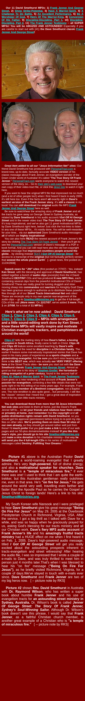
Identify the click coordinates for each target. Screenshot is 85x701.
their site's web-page (50, 183)
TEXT (53, 253)
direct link (59, 187)
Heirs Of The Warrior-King (47, 16)
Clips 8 (19, 319)
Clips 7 (7, 319)
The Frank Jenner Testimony (48, 23)
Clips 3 (32, 315)
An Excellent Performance (54, 13)
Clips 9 (32, 319)
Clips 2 (19, 315)
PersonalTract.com (62, 168)
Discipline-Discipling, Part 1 (44, 19)
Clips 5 (56, 315)
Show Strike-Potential (28, 10)
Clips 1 (7, 315)
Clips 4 (44, 315)
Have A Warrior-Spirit (62, 10)
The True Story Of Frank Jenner (39, 241)
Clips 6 (69, 315)
